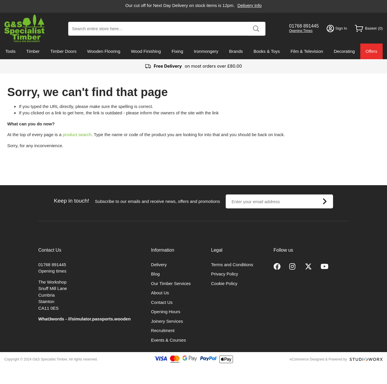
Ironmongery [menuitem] (206, 51)
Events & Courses (168, 340)
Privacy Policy (224, 273)
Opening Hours (165, 311)
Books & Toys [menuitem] (267, 51)
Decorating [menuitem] (344, 51)
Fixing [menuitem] (177, 51)
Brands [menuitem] (236, 51)
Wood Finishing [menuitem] (146, 51)
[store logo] (24, 28)
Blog (155, 273)
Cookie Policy (224, 283)
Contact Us (162, 302)
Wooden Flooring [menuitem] (103, 51)
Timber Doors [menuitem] (63, 51)
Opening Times (301, 31)
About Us (160, 292)
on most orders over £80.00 (193, 66)
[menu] (193, 51)
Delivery (159, 264)
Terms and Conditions (232, 264)
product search (77, 134)
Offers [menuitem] (371, 51)
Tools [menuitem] (10, 51)
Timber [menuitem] (32, 51)
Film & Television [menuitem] (306, 51)
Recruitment (163, 330)
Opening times (52, 270)
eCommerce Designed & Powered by (318, 359)
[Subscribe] (324, 201)
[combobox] (166, 29)
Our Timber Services (171, 283)
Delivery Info (250, 5)
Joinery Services (167, 321)
